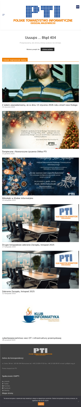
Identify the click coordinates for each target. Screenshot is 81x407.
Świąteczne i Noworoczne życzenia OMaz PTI (24, 151)
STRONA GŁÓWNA (47, 49)
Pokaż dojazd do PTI (9, 368)
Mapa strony (7, 393)
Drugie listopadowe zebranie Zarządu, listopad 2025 (28, 244)
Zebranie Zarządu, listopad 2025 (18, 291)
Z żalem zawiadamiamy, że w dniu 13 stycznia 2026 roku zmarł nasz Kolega (39, 104)
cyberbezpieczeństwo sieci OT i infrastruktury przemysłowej (31, 337)
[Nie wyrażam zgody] (78, 401)
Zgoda (41, 404)
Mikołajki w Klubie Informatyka (17, 198)
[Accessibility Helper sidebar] (77, 6)
